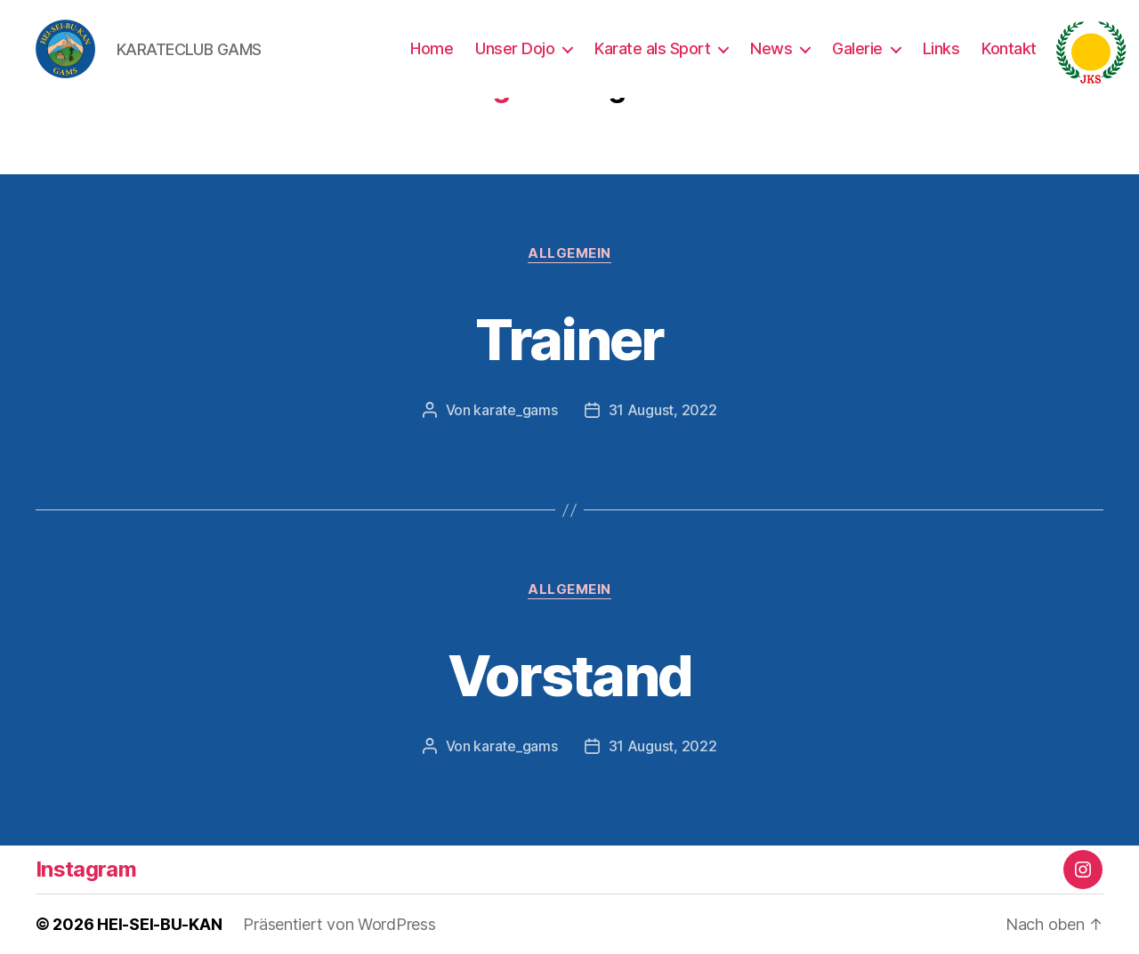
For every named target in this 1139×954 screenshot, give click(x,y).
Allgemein (569, 253)
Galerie (857, 48)
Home (431, 48)
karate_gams (515, 410)
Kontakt (1009, 48)
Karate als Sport (652, 48)
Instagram (86, 869)
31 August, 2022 (663, 410)
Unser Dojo (514, 48)
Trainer (569, 339)
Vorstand (570, 675)
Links (941, 48)
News (771, 48)
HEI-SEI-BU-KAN (159, 924)
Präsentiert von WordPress (339, 924)
